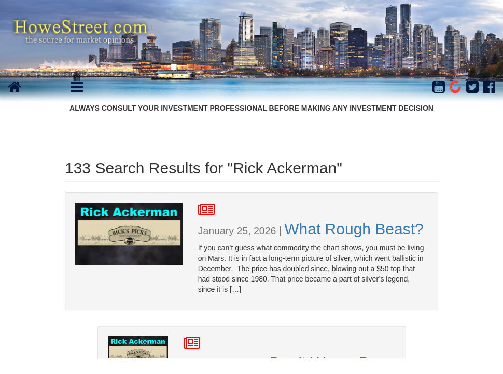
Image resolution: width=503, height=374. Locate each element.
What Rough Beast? (354, 228)
